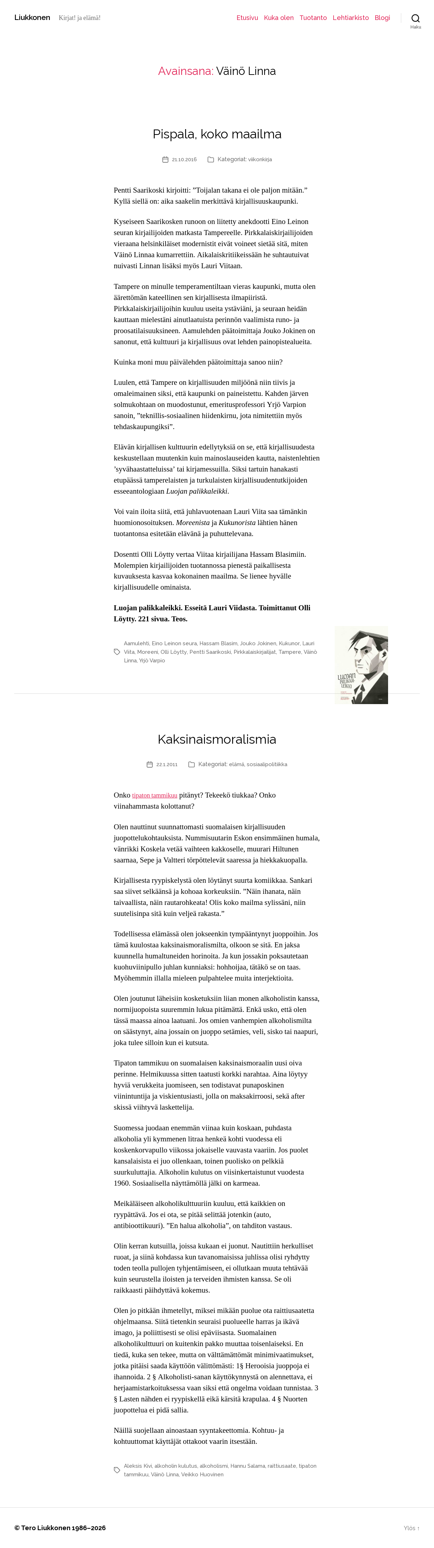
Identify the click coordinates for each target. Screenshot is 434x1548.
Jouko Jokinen (264, 643)
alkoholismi (216, 1465)
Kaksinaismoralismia (217, 735)
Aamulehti (137, 643)
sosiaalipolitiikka (269, 764)
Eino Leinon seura (176, 643)
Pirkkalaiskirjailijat (273, 651)
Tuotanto (313, 17)
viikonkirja (261, 159)
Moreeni (162, 651)
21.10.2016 (184, 159)
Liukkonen (35, 17)
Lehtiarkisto (351, 17)
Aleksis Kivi (138, 1465)
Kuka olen (279, 17)
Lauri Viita (136, 651)
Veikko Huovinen (227, 1474)
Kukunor (296, 643)
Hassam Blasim (223, 643)
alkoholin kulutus (177, 1465)
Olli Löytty (189, 651)
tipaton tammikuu (158, 795)
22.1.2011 (166, 764)
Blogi (382, 17)
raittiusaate (289, 1465)
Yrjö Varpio (197, 660)
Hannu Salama (253, 1465)
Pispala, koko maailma (217, 130)
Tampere (136, 660)
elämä (237, 764)
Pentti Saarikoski (227, 651)
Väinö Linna (165, 660)
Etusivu (247, 17)
